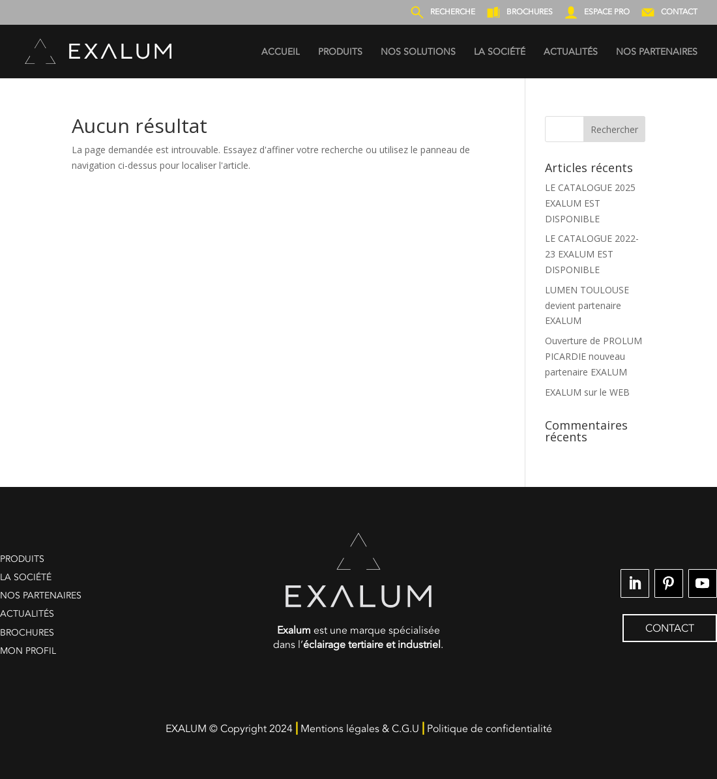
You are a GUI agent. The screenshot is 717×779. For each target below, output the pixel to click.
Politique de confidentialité (489, 729)
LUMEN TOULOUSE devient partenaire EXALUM (587, 305)
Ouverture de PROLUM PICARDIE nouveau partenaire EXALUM (593, 356)
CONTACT (669, 628)
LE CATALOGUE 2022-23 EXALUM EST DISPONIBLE (592, 254)
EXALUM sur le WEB (587, 392)
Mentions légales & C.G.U (359, 729)
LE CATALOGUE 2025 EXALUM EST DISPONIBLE (590, 203)
